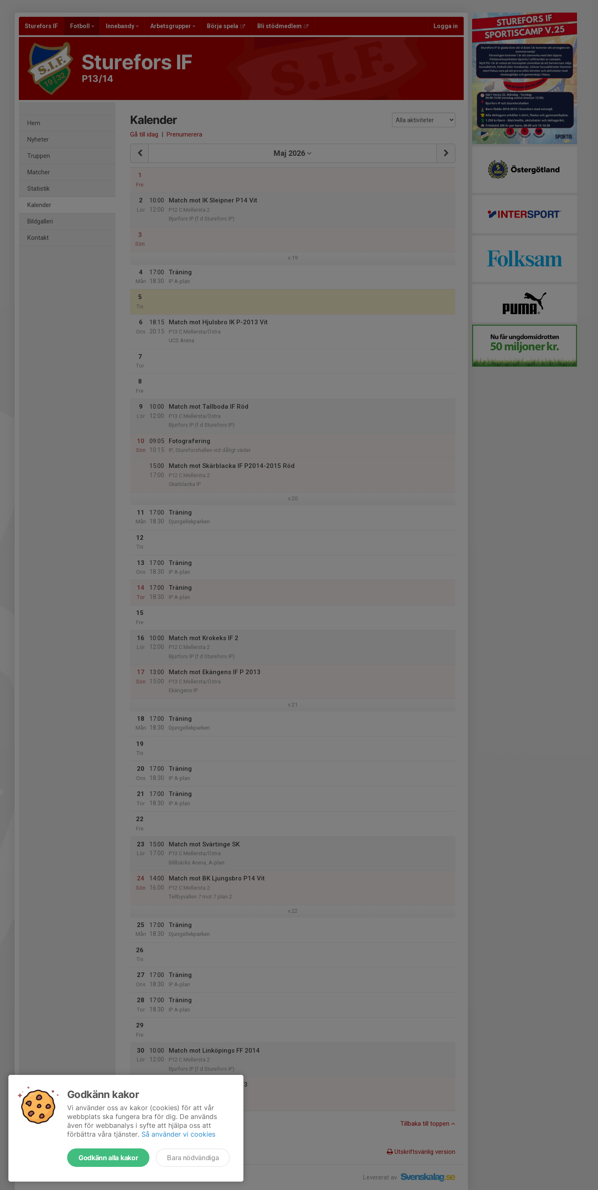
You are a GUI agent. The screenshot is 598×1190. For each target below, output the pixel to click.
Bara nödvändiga (193, 1157)
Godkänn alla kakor (108, 1157)
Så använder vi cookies (178, 1134)
